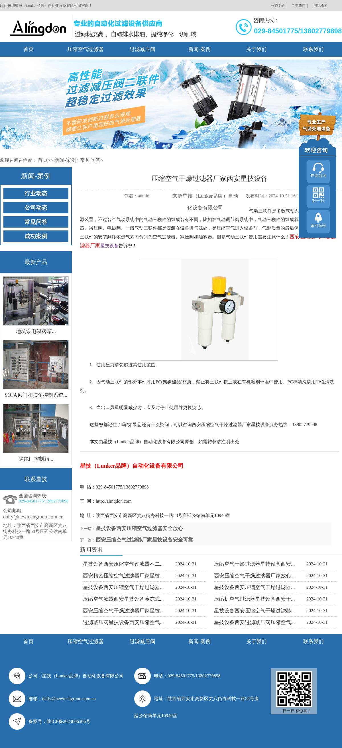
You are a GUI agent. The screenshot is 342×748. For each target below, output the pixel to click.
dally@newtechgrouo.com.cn (33, 517)
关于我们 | (299, 6)
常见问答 (90, 160)
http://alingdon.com (114, 501)
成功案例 (36, 236)
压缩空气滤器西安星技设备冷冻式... (123, 599)
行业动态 (36, 193)
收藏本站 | (278, 6)
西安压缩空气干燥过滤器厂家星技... (123, 611)
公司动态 (36, 208)
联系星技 (36, 479)
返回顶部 (318, 226)
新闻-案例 (199, 49)
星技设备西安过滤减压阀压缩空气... (254, 622)
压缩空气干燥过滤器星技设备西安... (254, 564)
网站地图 (320, 6)
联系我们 (313, 49)
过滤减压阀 (142, 49)
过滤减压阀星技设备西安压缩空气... (123, 622)
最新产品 (36, 262)
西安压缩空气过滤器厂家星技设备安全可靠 (144, 540)
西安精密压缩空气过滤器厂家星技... (123, 576)
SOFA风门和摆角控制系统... (36, 395)
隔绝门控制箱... (36, 459)
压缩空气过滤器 (85, 49)
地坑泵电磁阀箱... (36, 331)
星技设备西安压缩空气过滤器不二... (123, 564)
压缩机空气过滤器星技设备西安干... (254, 599)
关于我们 (256, 49)
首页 (28, 49)
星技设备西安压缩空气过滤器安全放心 (139, 528)
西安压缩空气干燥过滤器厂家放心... (254, 576)
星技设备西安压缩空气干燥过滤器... (123, 587)
